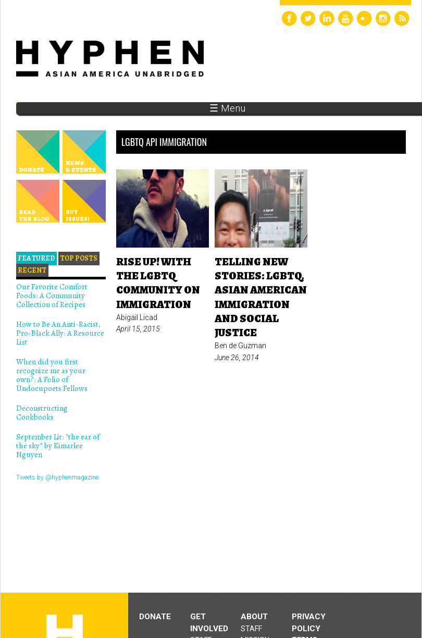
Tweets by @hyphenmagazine (57, 477)
